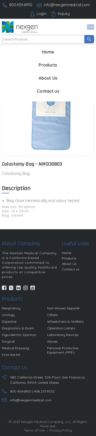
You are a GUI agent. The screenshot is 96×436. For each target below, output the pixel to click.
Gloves (52, 341)
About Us (48, 78)
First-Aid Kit (11, 355)
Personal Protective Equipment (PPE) (62, 350)
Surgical (8, 341)
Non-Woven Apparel (63, 308)
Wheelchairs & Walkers (65, 321)
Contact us (48, 91)
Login (41, 13)
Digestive (9, 321)
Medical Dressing (15, 348)
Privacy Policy (61, 430)
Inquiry (64, 13)
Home (48, 52)
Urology (8, 315)
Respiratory (11, 308)
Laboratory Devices (63, 335)
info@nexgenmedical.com (67, 4)
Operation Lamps (61, 328)
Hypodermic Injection (19, 335)
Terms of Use (34, 430)
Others (52, 315)
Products (48, 65)
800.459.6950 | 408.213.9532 (32, 391)
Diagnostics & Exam (18, 328)
